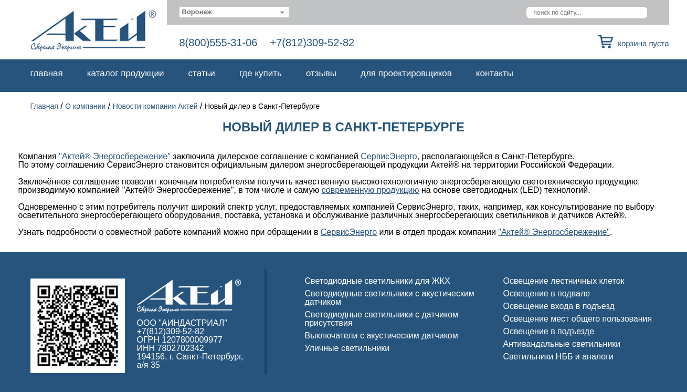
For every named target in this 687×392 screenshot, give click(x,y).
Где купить (260, 73)
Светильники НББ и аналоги (558, 356)
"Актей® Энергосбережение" (115, 156)
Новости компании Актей (155, 106)
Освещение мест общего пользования (577, 318)
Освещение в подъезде (549, 331)
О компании (85, 106)
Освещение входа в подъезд (559, 306)
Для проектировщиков (406, 73)
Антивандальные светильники (562, 343)
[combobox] (234, 12)
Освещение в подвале (546, 293)
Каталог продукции (125, 73)
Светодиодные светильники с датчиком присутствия (382, 318)
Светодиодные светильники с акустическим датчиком (389, 297)
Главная (46, 73)
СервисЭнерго (389, 156)
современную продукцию (370, 189)
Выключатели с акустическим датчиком (381, 335)
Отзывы (321, 73)
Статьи (201, 73)
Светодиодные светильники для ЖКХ (377, 280)
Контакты (494, 73)
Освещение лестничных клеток (564, 280)
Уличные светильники (347, 348)
